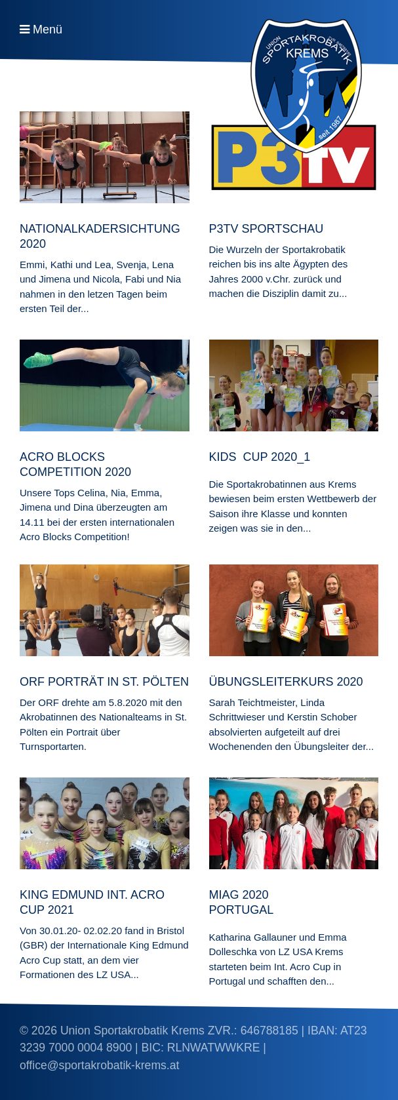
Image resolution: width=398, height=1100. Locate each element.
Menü (47, 29)
